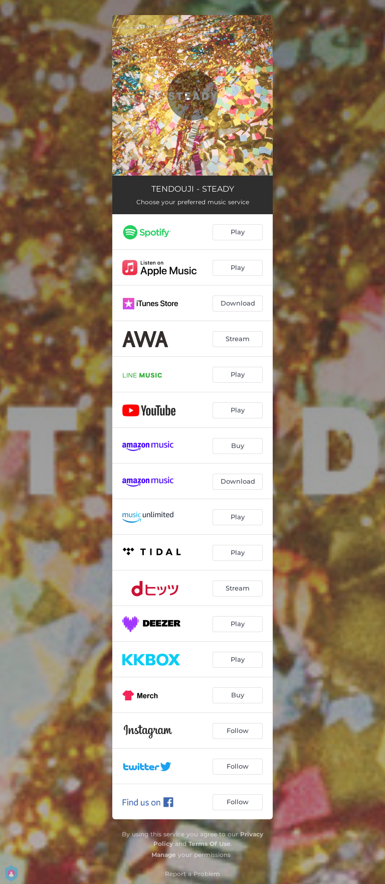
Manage (163, 854)
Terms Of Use (209, 843)
